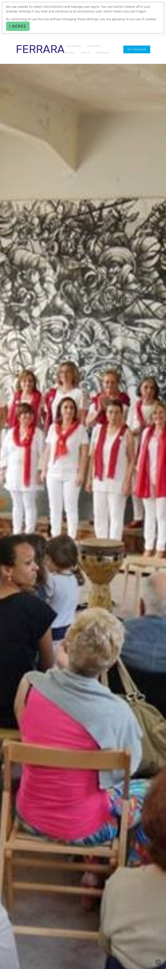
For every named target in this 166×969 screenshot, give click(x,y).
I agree (17, 26)
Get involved (136, 49)
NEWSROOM (102, 52)
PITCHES (70, 52)
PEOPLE (85, 52)
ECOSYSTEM (93, 46)
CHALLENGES (73, 46)
